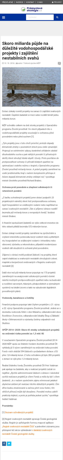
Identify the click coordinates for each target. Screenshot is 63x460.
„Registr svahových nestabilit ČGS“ (18, 426)
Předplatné (7, 2)
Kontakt (30, 2)
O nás (40, 2)
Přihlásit (57, 2)
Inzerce (19, 2)
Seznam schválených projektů (19, 412)
